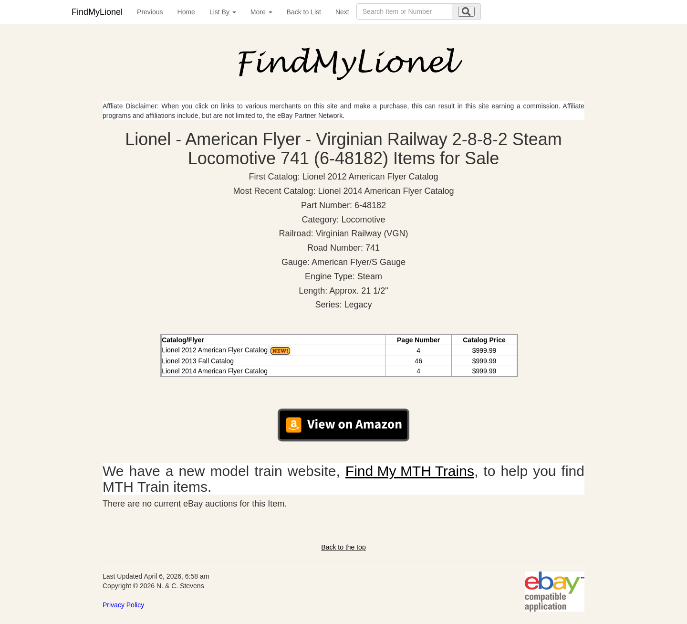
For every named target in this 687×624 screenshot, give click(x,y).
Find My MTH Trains (409, 471)
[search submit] (466, 12)
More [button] (261, 12)
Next (342, 12)
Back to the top (343, 547)
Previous (150, 12)
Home (186, 12)
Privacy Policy (123, 605)
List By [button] (222, 12)
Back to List (304, 12)
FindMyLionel (97, 12)
